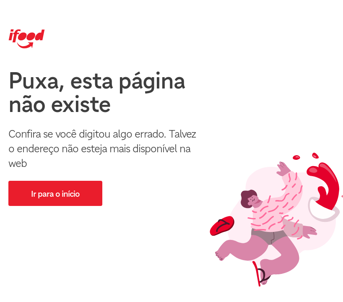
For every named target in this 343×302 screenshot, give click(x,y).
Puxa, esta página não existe (96, 92)
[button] (55, 193)
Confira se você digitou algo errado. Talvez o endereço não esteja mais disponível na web (102, 148)
